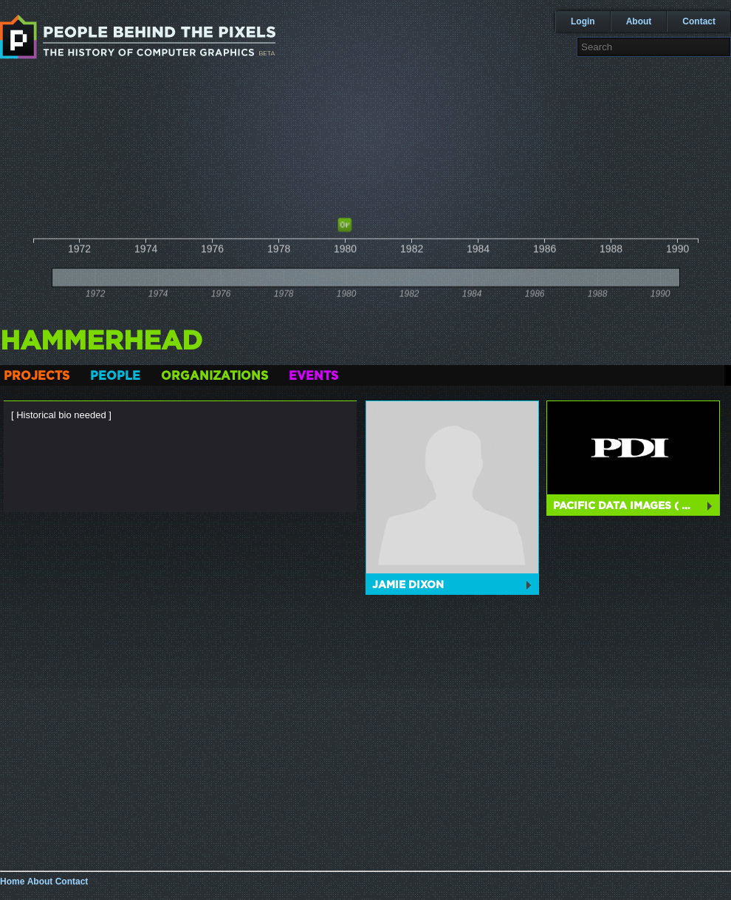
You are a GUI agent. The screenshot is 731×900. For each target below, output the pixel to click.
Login (583, 21)
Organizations (214, 376)
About (639, 21)
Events (313, 376)
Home (12, 881)
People (115, 376)
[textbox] (654, 47)
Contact (698, 21)
